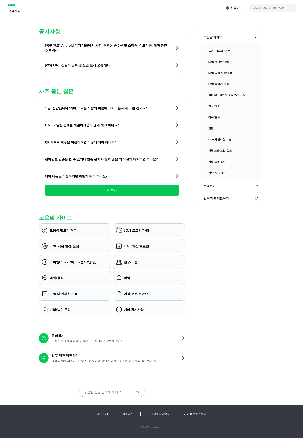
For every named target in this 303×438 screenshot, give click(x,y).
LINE (11, 5)
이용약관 (127, 414)
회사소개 (102, 414)
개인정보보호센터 (195, 414)
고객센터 (14, 11)
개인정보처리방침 (159, 414)
